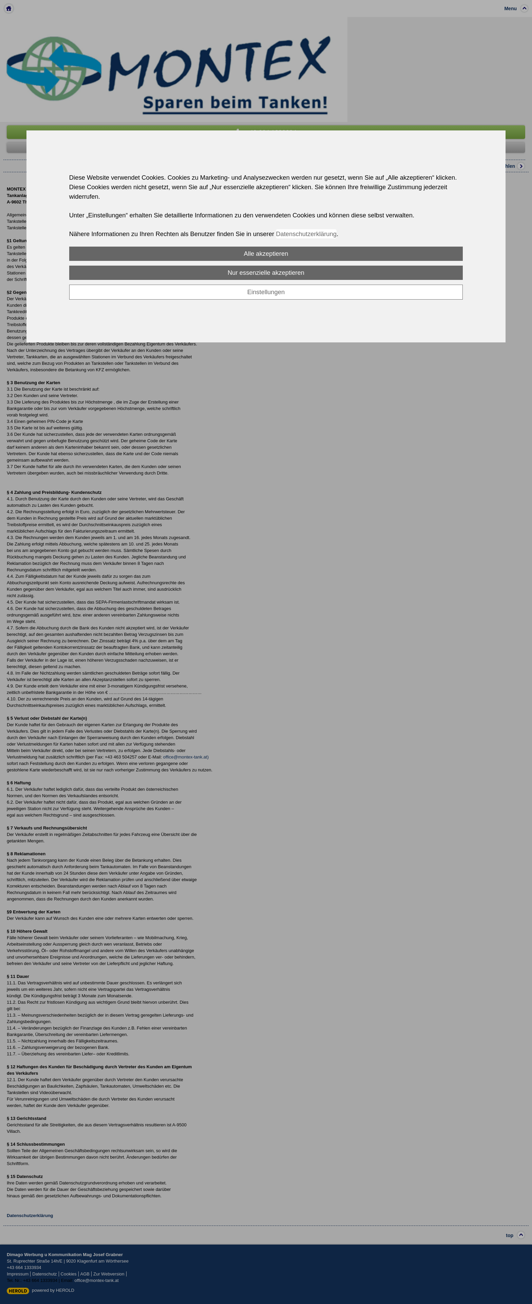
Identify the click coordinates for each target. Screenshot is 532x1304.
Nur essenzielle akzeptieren (266, 272)
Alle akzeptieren (266, 253)
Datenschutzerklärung (306, 233)
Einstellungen (266, 292)
